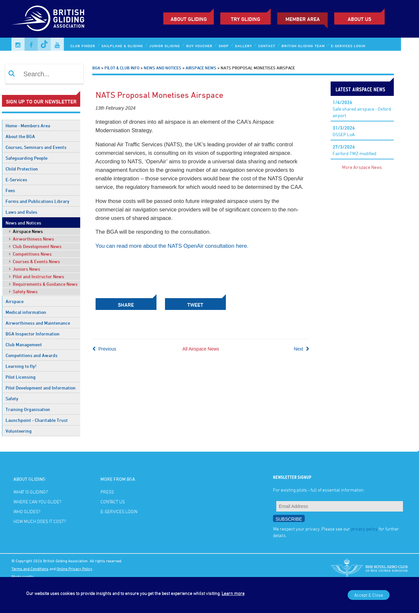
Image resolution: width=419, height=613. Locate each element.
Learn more (233, 593)
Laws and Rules (21, 212)
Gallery (243, 46)
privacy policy (364, 529)
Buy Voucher (199, 46)
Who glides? (26, 511)
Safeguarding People (26, 158)
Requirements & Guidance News (43, 284)
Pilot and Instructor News (36, 276)
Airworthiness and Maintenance (38, 323)
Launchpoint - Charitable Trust (37, 420)
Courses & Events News (34, 261)
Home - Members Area (28, 125)
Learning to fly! (21, 366)
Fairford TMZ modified (354, 150)
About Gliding (189, 19)
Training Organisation (28, 409)
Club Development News (35, 246)
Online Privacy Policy (74, 568)
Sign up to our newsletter (41, 101)
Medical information (26, 312)
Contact (266, 46)
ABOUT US (359, 19)
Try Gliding (245, 19)
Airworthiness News (31, 239)
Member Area (302, 19)
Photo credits (22, 576)
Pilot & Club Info (121, 67)
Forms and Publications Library (37, 201)
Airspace (15, 301)
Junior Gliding (164, 46)
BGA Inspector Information (33, 333)
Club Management (24, 344)
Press (107, 492)
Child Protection (22, 168)
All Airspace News (200, 349)
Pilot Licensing (21, 377)
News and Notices (23, 222)
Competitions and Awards (32, 355)
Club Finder (82, 46)
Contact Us (112, 501)
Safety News (23, 291)
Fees (10, 190)
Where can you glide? (37, 501)
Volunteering (19, 431)
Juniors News (24, 269)
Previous (104, 349)
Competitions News (30, 254)
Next (301, 349)
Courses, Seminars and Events (36, 147)
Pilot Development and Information (41, 387)
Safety (12, 398)
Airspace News (26, 231)
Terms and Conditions (29, 568)
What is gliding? (30, 492)
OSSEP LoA (344, 131)
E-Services (16, 179)
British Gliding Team (303, 46)
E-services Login (348, 46)
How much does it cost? (39, 521)
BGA (96, 67)
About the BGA (20, 136)
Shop (224, 46)
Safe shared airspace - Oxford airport (362, 108)
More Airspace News (362, 167)
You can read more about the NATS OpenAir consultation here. (172, 246)
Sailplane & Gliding (122, 46)
